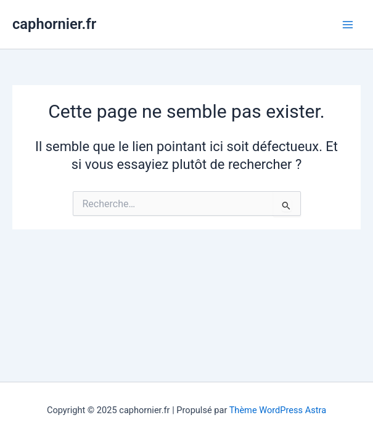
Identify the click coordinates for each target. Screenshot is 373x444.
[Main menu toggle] (348, 25)
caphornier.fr (54, 24)
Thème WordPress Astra (277, 410)
